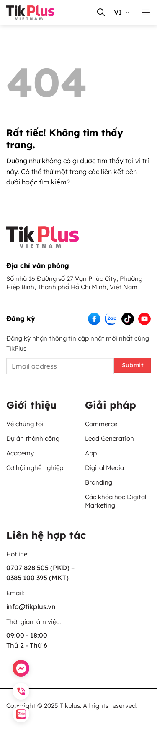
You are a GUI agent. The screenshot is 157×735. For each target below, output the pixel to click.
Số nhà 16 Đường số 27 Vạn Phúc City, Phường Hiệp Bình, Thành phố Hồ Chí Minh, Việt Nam (74, 283)
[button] (146, 12)
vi (121, 12)
